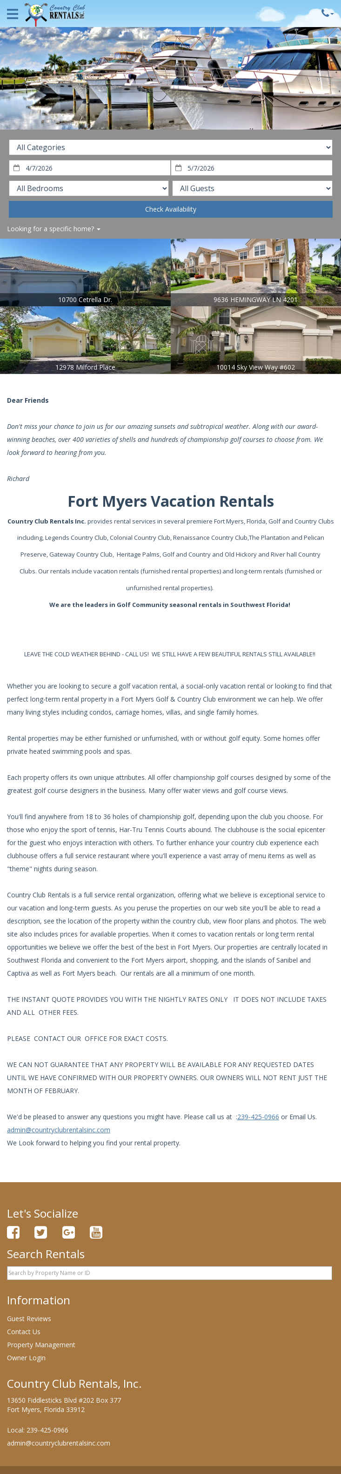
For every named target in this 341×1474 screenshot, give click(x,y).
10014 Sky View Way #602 (255, 367)
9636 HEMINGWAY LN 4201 (256, 299)
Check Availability (170, 209)
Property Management (41, 1344)
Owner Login (26, 1357)
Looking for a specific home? (53, 228)
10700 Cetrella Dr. (85, 299)
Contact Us (23, 1331)
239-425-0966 (258, 1116)
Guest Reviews (29, 1318)
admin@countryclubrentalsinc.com (58, 1129)
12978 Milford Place (85, 367)
